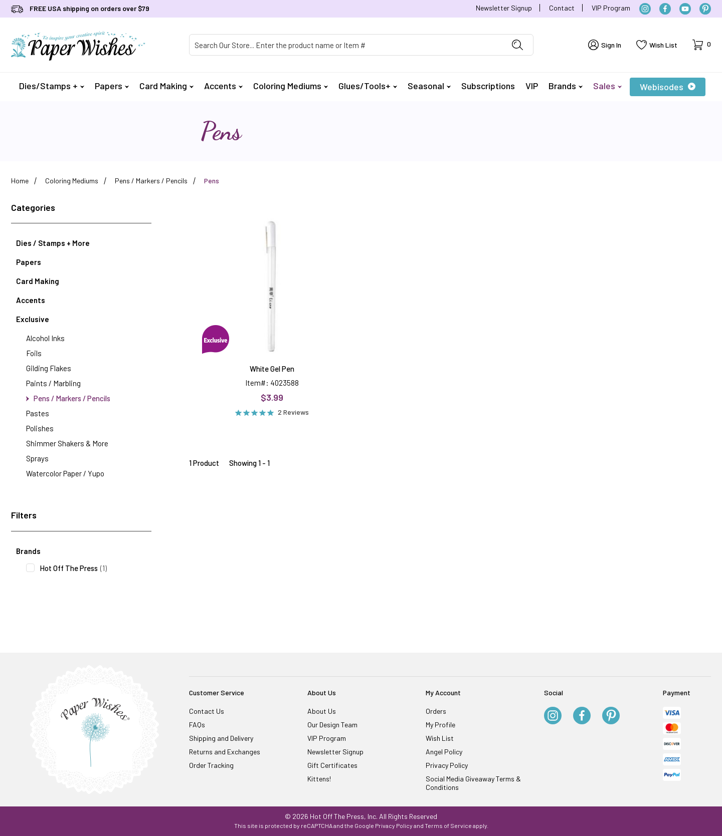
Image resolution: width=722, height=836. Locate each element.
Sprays (37, 458)
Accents (223, 85)
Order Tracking (211, 765)
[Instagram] (645, 9)
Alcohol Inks (45, 338)
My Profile (440, 724)
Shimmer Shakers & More (67, 443)
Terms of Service (448, 825)
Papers (112, 85)
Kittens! (319, 778)
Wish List (440, 738)
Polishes (40, 428)
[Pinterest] (705, 9)
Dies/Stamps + (51, 85)
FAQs (197, 724)
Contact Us (206, 711)
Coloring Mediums (290, 85)
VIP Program (611, 8)
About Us (321, 711)
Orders (436, 711)
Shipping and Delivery (221, 738)
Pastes (37, 413)
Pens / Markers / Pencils (68, 398)
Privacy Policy (447, 765)
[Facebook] (665, 9)
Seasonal (429, 85)
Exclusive (32, 319)
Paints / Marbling (53, 383)
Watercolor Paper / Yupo (65, 473)
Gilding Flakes (48, 368)
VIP (531, 85)
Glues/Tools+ (367, 85)
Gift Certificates (332, 765)
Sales (607, 85)
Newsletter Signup (504, 8)
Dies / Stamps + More (53, 242)
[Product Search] (346, 45)
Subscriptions (488, 85)
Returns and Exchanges (224, 751)
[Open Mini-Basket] (701, 45)
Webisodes (667, 86)
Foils (34, 353)
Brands (566, 85)
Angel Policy (444, 751)
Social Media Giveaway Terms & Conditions (473, 782)
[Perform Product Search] (517, 45)
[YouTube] (685, 9)
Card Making (166, 85)
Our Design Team (332, 724)
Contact (562, 8)
